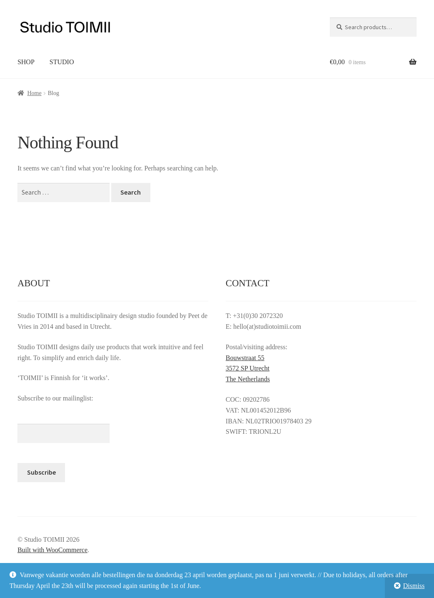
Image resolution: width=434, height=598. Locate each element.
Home (34, 93)
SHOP (26, 61)
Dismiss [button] (414, 585)
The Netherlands (248, 379)
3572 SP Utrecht (247, 368)
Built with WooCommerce (52, 549)
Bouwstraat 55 (245, 357)
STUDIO (62, 61)
